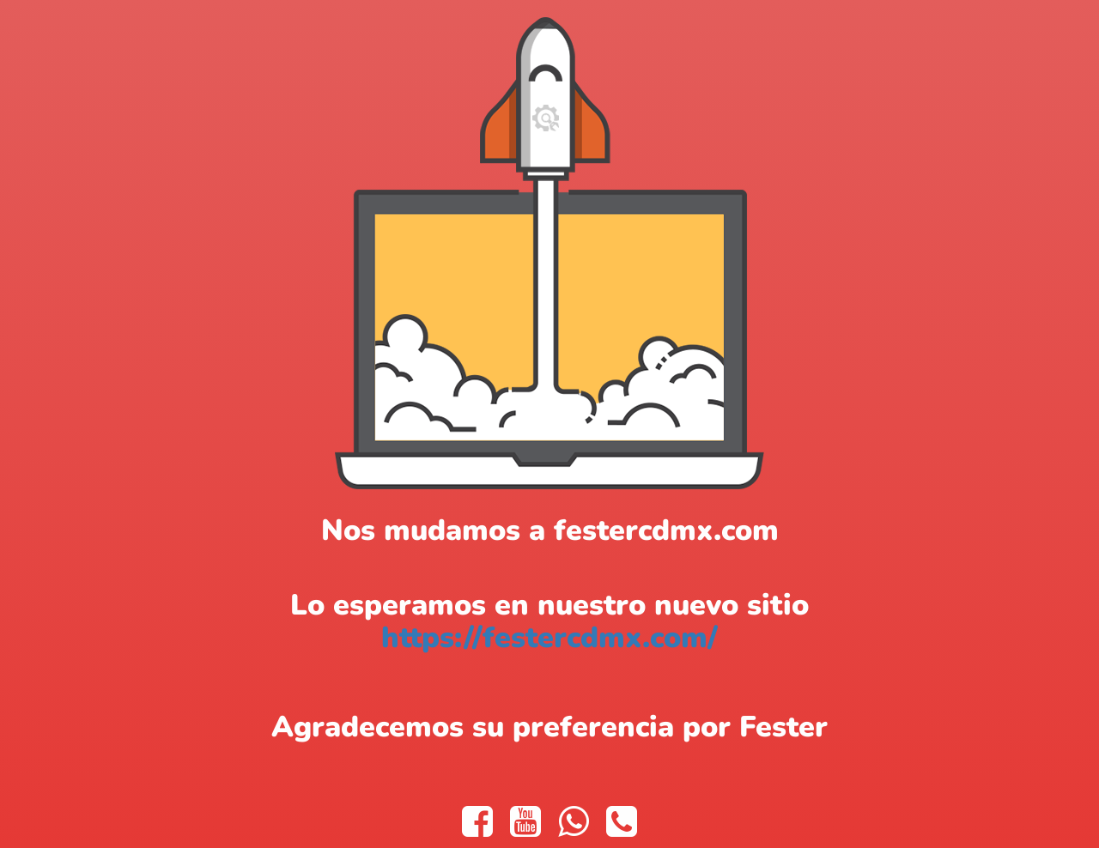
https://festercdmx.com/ (549, 637)
